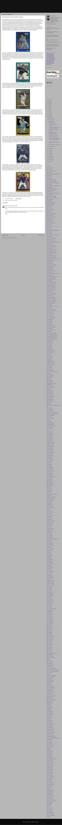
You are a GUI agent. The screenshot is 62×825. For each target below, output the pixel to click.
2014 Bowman (49, 275)
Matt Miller (48, 633)
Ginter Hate (48, 510)
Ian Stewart (48, 532)
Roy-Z (6, 205)
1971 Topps (48, 178)
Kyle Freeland (49, 613)
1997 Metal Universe (50, 214)
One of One (48, 672)
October (50, 121)
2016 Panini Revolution (50, 301)
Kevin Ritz (48, 607)
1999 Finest (48, 221)
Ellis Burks (48, 488)
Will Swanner (48, 809)
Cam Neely (48, 410)
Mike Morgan (48, 647)
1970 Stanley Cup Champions (52, 173)
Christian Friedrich (49, 443)
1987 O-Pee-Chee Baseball (51, 193)
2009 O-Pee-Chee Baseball (51, 234)
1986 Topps (48, 191)
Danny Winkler (5, 136)
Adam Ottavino (49, 341)
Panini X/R (48, 678)
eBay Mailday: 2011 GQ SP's (54, 144)
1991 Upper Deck (49, 203)
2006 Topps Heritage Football (51, 230)
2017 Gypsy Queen (50, 310)
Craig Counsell (49, 448)
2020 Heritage (49, 328)
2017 (49, 108)
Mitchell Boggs (49, 654)
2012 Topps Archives (50, 255)
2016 (49, 110)
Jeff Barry (48, 552)
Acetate (47, 331)
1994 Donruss (49, 208)
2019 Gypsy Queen (50, 325)
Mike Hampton (49, 639)
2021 (49, 102)
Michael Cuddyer (49, 636)
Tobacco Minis (49, 764)
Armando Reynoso (49, 352)
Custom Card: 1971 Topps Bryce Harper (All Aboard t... (54, 139)
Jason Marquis (49, 543)
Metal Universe (49, 635)
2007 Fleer (48, 231)
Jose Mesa (48, 587)
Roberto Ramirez (49, 714)
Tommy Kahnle (49, 772)
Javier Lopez (48, 546)
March (50, 156)
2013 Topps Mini (49, 272)
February (50, 158)
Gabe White (48, 501)
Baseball (48, 358)
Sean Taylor (48, 743)
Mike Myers (48, 650)
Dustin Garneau (49, 480)
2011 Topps (48, 243)
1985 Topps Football (50, 190)
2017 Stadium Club (50, 313)
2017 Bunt (48, 307)
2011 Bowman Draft (50, 239)
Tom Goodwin (49, 769)
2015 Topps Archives (50, 292)
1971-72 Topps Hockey (50, 181)
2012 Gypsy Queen (50, 251)
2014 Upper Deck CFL (50, 283)
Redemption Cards (50, 700)
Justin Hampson (49, 599)
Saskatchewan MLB (50, 736)
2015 (49, 111)
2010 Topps (48, 236)
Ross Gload (48, 720)
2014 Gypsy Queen (50, 57)
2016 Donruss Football (50, 298)
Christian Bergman (6, 83)
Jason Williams (49, 544)
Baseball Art (48, 359)
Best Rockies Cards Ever (51, 371)
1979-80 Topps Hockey (50, 188)
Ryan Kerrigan (49, 726)
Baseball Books (49, 361)
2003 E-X (48, 227)
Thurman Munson (49, 761)
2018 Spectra (48, 321)
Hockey (47, 526)
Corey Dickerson (49, 446)
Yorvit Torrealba (49, 813)
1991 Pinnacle (49, 199)
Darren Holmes (49, 459)
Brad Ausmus (48, 390)
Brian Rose (48, 402)
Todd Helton (48, 766)
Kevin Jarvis (48, 605)
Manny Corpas (49, 622)
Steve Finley (48, 754)
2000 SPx (48, 224)
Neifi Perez (48, 660)
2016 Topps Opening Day (51, 306)
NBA (47, 659)
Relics (47, 705)
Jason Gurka (48, 541)
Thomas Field (49, 760)
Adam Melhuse (49, 340)
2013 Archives (49, 261)
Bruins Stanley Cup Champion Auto (53, 405)
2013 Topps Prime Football (51, 273)
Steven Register (49, 757)
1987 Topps (48, 194)
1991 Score (48, 200)
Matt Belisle (48, 629)
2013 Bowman (49, 263)
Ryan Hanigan (49, 724)
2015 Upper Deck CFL (50, 294)
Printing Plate (48, 690)
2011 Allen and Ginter (50, 237)
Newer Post (5, 235)
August (50, 148)
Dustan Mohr (48, 479)
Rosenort (53, 15)
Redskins (48, 702)
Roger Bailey (48, 717)
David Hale (48, 464)
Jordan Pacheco (49, 583)
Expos (47, 492)
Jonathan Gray (49, 580)
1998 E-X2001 (49, 215)
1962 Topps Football (50, 170)
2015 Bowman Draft (50, 285)
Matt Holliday (48, 632)
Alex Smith (48, 346)
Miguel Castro (49, 638)
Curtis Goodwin (49, 449)
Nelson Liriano (49, 662)
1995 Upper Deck (49, 209)
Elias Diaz (48, 486)
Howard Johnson (49, 528)
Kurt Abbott (48, 611)
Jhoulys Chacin (49, 564)
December (51, 118)
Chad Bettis (48, 421)
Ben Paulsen (48, 367)
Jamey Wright (49, 535)
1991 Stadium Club (50, 202)
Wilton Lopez (48, 810)
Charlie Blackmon (49, 424)
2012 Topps (48, 254)
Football (47, 495)
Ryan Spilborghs (49, 729)
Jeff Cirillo (48, 553)
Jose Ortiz (48, 589)
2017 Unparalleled (49, 316)
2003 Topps (48, 228)
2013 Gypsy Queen (50, 60)
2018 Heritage (49, 319)
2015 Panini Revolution (50, 289)
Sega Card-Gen (49, 745)
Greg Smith (48, 517)
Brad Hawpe (48, 393)
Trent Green (48, 785)
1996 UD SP (48, 64)
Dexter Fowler (49, 471)
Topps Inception (49, 776)
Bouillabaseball (49, 382)
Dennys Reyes (49, 468)
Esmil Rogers (48, 491)
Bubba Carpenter (49, 409)
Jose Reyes (48, 590)
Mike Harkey (48, 641)
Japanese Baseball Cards (51, 538)
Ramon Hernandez (50, 699)
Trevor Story (48, 787)
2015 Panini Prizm (49, 288)
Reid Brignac (48, 703)
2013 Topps (48, 269)
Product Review (49, 691)
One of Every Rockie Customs (52, 669)
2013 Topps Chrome (50, 270)
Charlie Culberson (49, 425)
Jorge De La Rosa (49, 584)
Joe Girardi (48, 568)
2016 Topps (48, 304)
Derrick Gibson (49, 470)
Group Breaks (49, 519)
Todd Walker (48, 767)
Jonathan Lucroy (49, 581)
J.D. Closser (48, 534)
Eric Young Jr (48, 489)
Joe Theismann (49, 571)
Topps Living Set (49, 778)
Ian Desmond (48, 531)
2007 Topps (48, 233)
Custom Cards (49, 452)
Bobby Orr (48, 379)
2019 (49, 105)
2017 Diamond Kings (50, 309)
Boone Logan (48, 380)
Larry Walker (48, 619)
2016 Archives (49, 295)
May (50, 153)
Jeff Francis (48, 555)
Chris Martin (48, 436)
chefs (47, 430)
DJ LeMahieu (48, 473)
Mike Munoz (48, 648)
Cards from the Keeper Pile (51, 412)
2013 (49, 115)
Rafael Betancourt (49, 696)
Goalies (47, 513)
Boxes (47, 389)
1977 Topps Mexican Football (51, 185)
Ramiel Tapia (48, 697)
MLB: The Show (49, 656)
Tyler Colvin (48, 797)
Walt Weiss (48, 803)
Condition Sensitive (9, 5)
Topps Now (48, 779)
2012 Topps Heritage (50, 257)
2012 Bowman (49, 248)
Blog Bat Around (49, 374)
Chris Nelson (48, 437)
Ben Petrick (48, 368)
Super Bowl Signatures (50, 758)
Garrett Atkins (49, 503)
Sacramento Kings (49, 732)
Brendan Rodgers (49, 396)
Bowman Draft (49, 386)
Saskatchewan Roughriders (51, 738)
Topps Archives (49, 775)
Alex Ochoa (48, 344)
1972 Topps (48, 184)
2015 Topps (48, 291)
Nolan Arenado (49, 665)
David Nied (48, 465)
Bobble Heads (49, 376)
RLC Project (48, 711)
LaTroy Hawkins (49, 620)
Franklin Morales (49, 498)
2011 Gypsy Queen (50, 63)
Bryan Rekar (48, 407)
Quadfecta (48, 693)
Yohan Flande (49, 812)
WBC (47, 806)
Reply (6, 213)
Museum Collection (50, 657)
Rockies (15, 200)
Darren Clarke (49, 458)
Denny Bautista (49, 467)
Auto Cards (48, 356)
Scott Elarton (48, 739)
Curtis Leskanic (49, 451)
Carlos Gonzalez (49, 415)
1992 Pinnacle (49, 205)
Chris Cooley (48, 433)
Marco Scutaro (49, 623)
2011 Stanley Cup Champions (52, 242)
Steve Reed (48, 755)
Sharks (47, 748)
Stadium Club (49, 751)
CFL (47, 419)
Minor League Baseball (50, 653)
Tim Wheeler (48, 763)
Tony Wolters (48, 773)
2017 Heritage (49, 312)
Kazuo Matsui (49, 604)
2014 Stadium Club (50, 279)
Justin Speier (48, 602)
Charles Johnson (49, 422)
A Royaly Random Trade (53, 135)
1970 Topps (48, 175)
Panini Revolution (49, 677)
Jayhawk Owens (49, 549)
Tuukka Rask (48, 793)
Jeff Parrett (48, 556)
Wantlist (47, 804)
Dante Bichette (49, 455)
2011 (49, 161)
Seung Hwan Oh (49, 746)
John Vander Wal (49, 577)
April (50, 154)
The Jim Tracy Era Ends (53, 136)
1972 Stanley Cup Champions (52, 182)
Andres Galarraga (49, 350)
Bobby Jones (48, 377)
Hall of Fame (48, 522)
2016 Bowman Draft (50, 297)
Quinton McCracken (50, 694)
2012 (49, 116)
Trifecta (47, 788)
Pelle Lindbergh (49, 681)
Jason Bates (48, 540)
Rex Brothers (48, 706)
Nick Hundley (48, 663)
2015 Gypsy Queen (50, 56)
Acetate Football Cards (50, 337)
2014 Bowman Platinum (50, 276)
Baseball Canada (49, 362)
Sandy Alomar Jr (49, 735)
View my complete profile (51, 23)
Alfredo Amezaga (49, 349)
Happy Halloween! (52, 122)
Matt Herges (48, 630)
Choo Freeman (49, 431)
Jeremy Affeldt (49, 562)
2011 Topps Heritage (50, 245)
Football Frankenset (50, 497)
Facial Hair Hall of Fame (50, 494)
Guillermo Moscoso (50, 520)
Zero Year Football (49, 815)
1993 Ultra (48, 206)
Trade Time (48, 782)
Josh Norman (48, 592)
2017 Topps (48, 315)
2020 (49, 103)
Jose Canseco (49, 586)
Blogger (37, 821)
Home (23, 235)
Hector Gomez (49, 523)
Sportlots (48, 749)
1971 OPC (48, 176)
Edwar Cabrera (49, 483)
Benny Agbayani (49, 370)
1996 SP (48, 211)
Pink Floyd (48, 684)
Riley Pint (48, 709)
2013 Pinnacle (49, 267)
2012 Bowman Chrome (9, 200)
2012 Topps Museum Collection (52, 258)
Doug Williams (49, 474)
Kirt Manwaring (49, 610)
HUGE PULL (48, 529)
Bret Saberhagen (49, 399)
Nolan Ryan (48, 666)
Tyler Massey (5, 192)
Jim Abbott (48, 565)
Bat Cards (48, 365)
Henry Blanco (49, 525)
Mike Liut (48, 645)
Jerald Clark (48, 561)
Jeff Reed (48, 558)
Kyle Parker (48, 616)
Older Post (41, 235)
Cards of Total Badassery (51, 413)
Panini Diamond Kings (50, 675)
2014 (49, 113)
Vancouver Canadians (50, 800)
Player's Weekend (49, 687)
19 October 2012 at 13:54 (12, 205)
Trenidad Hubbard (49, 784)
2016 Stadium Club (50, 303)
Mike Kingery (48, 644)
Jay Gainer (48, 547)
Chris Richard (49, 439)
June (50, 151)
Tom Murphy (48, 770)
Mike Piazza (48, 651)
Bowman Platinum (49, 387)
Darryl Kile (48, 461)
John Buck (48, 574)
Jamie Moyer (48, 537)
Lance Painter (49, 617)
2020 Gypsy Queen (50, 327)
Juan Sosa (48, 598)
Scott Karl (48, 741)
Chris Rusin (48, 440)
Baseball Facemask (50, 364)
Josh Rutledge (49, 593)
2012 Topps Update (50, 260)
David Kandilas (5, 164)
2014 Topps (48, 280)
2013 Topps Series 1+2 (50, 59)
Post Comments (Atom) (11, 237)
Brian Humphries (5, 109)
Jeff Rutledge (48, 559)
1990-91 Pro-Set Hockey (51, 197)
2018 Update (48, 324)
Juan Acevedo (49, 595)
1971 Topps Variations (50, 179)
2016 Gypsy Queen (50, 54)
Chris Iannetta (49, 434)
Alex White (48, 347)
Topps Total (48, 781)
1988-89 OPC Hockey (50, 196)
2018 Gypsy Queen (50, 318)
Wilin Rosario (48, 807)
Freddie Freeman (49, 500)
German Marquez (49, 507)
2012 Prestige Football (50, 252)
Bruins (47, 403)
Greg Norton (48, 516)
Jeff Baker (48, 550)
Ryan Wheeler (49, 730)
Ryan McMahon (49, 727)
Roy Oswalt (48, 721)
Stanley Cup (48, 752)
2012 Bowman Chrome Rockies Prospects (53, 133)
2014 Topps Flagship (50, 58)
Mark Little (48, 626)
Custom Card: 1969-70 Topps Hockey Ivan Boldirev (54, 128)
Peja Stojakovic (49, 680)
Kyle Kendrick (49, 614)
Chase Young (48, 428)
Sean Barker (48, 742)
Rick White (48, 708)
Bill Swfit (48, 373)
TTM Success (49, 791)
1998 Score (48, 218)
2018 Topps (48, 322)
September (51, 146)
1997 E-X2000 (49, 212)
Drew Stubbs (48, 477)
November (51, 119)
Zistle (54, 22)
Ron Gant (48, 718)
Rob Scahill (48, 712)
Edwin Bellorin (49, 485)
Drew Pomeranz (49, 476)
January (50, 159)
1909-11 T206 (49, 167)
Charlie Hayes (49, 427)
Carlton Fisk (48, 416)
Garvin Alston (48, 504)
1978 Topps (48, 187)
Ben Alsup (4, 52)
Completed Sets (49, 445)
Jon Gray (48, 578)
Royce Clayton (49, 723)
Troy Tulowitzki (49, 790)
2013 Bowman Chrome (50, 264)
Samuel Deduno (49, 733)
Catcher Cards (49, 418)
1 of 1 (47, 166)
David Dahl (48, 462)
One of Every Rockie (50, 668)
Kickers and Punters (50, 608)
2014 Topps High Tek (50, 282)
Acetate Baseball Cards (50, 334)
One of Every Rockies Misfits (51, 671)
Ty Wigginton (48, 794)
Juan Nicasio (48, 596)
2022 (49, 100)
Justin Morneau (49, 601)
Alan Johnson (49, 343)
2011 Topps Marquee (50, 246)
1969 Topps (48, 172)
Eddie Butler (48, 482)
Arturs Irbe (48, 355)
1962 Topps (48, 169)
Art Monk (48, 353)
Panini (47, 674)
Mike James (48, 642)
